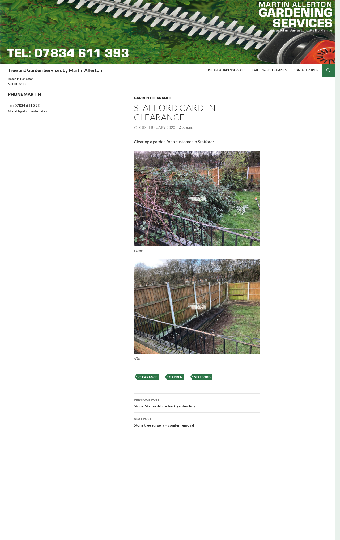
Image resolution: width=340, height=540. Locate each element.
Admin (187, 128)
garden (175, 377)
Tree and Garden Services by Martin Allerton (55, 70)
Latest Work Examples (269, 70)
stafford (202, 377)
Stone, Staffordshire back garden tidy (197, 402)
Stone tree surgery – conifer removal (197, 421)
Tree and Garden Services (225, 70)
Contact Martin (306, 70)
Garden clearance (153, 98)
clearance (147, 377)
